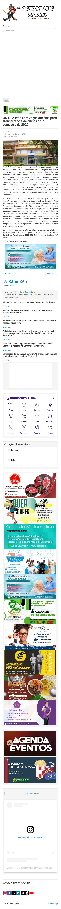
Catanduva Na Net (32, 794)
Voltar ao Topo (53, 904)
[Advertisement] (30, 64)
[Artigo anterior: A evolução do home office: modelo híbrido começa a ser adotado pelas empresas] (9, 274)
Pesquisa (6, 26)
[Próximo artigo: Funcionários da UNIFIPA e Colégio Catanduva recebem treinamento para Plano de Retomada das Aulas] (51, 274)
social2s (12, 285)
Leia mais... (7, 306)
